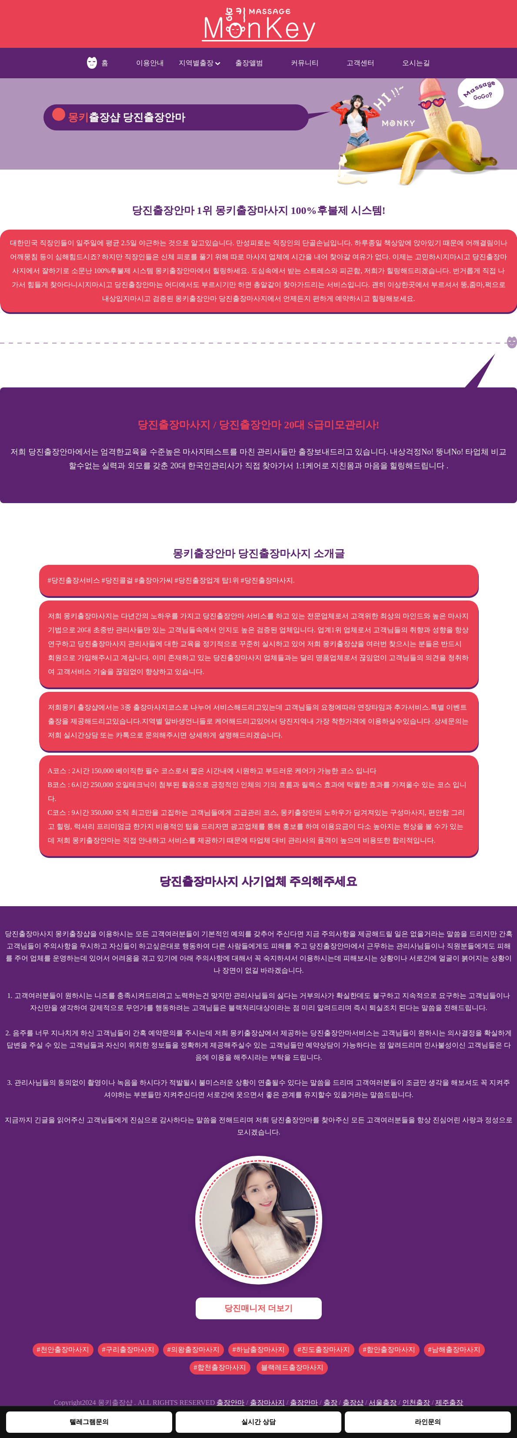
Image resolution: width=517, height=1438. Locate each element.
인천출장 (416, 1402)
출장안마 (230, 1402)
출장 (330, 1402)
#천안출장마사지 (63, 1349)
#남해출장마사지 (454, 1349)
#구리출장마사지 (128, 1349)
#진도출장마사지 (324, 1349)
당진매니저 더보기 (258, 1308)
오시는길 (416, 63)
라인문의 (428, 1421)
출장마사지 (267, 1402)
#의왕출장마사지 (193, 1349)
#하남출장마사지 (259, 1349)
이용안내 (150, 63)
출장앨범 (249, 63)
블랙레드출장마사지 (292, 1367)
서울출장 (383, 1402)
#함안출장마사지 (389, 1349)
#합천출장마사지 (220, 1367)
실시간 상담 (258, 1421)
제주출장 (449, 1402)
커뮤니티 (305, 63)
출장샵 (353, 1402)
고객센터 (360, 63)
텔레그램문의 (89, 1421)
